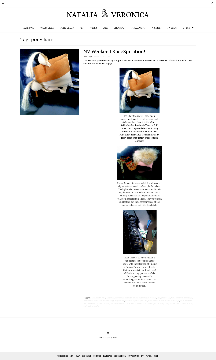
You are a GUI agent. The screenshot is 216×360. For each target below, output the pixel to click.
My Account (139, 27)
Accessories (47, 27)
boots (98, 298)
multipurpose (186, 300)
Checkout (120, 27)
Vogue (107, 337)
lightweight (138, 300)
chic (103, 298)
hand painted (177, 298)
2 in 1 (92, 298)
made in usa (158, 300)
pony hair (164, 303)
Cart (105, 27)
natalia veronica (90, 303)
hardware (98, 300)
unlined (86, 306)
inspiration (119, 300)
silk (177, 303)
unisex (190, 303)
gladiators (165, 298)
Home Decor (67, 27)
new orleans (104, 303)
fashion (153, 298)
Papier (93, 27)
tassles (183, 303)
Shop (156, 356)
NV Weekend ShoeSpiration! (114, 51)
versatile (95, 306)
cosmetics (119, 298)
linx (145, 300)
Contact (97, 356)
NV (111, 303)
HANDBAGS (28, 27)
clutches (110, 298)
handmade (88, 300)
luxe (150, 300)
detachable (144, 298)
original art (142, 303)
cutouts (128, 298)
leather (128, 300)
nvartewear (119, 303)
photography (153, 303)
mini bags (175, 300)
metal (167, 300)
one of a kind (130, 303)
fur (158, 298)
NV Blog (172, 27)
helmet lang (108, 300)
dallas (135, 298)
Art (82, 27)
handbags (188, 298)
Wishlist (156, 27)
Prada (172, 303)
